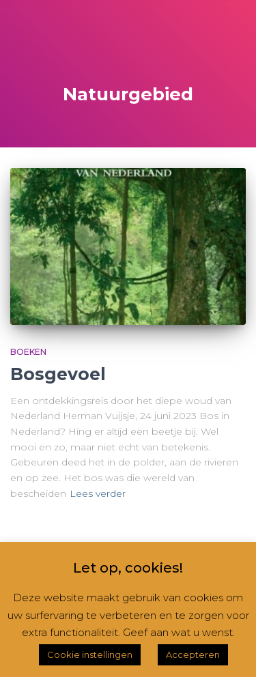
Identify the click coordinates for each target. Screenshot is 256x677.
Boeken (28, 352)
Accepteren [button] (193, 654)
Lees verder (98, 493)
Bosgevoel (58, 374)
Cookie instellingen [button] (89, 654)
